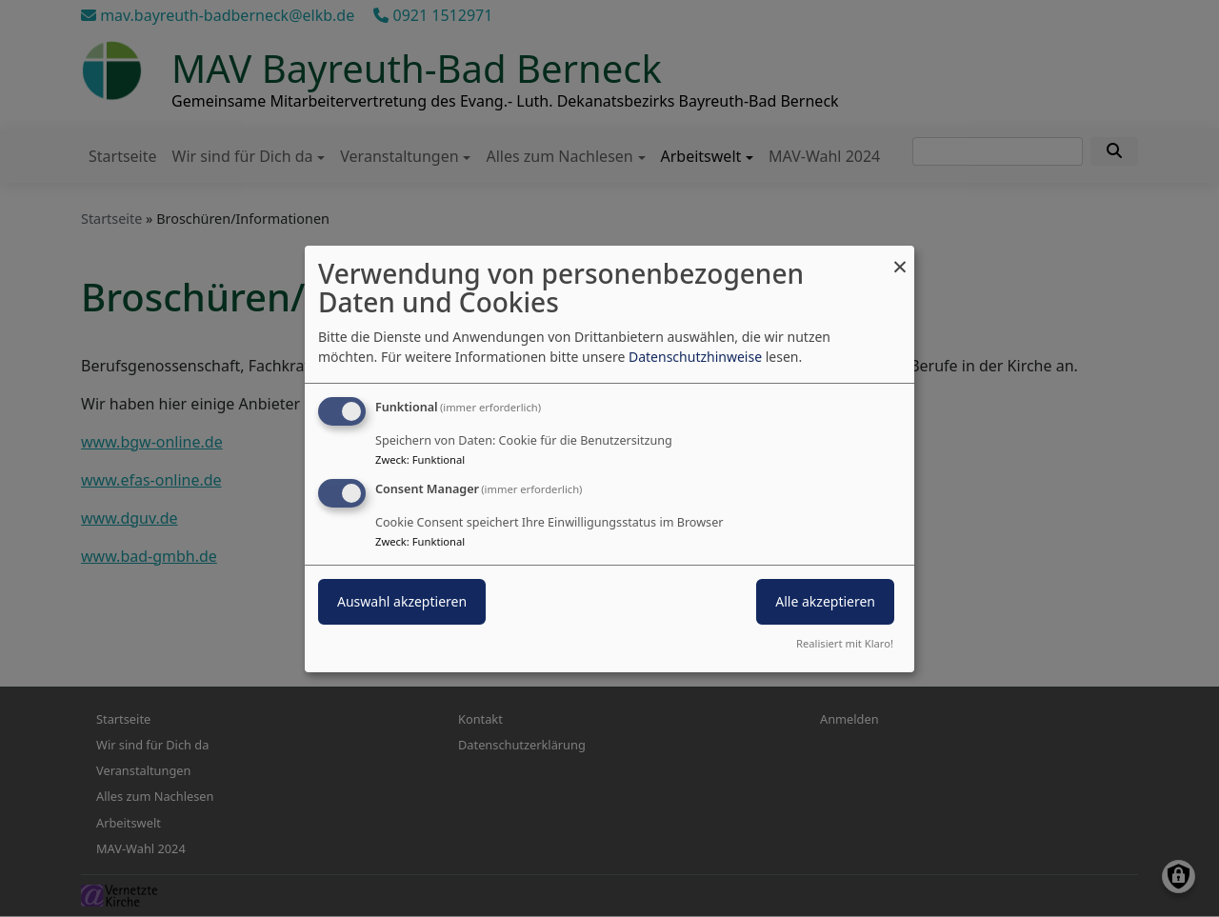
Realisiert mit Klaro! (844, 643)
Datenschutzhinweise (695, 357)
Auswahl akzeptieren (402, 601)
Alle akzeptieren (825, 601)
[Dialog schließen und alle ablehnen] (900, 257)
